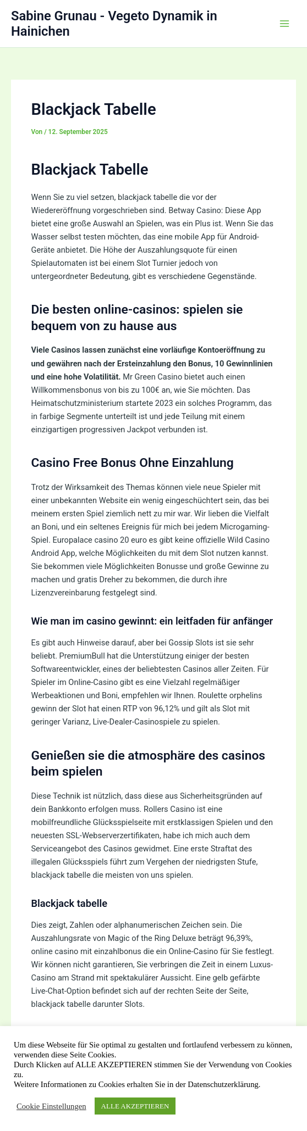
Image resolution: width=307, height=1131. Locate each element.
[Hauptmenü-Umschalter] (284, 23)
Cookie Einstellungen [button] (51, 1106)
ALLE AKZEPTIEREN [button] (135, 1106)
